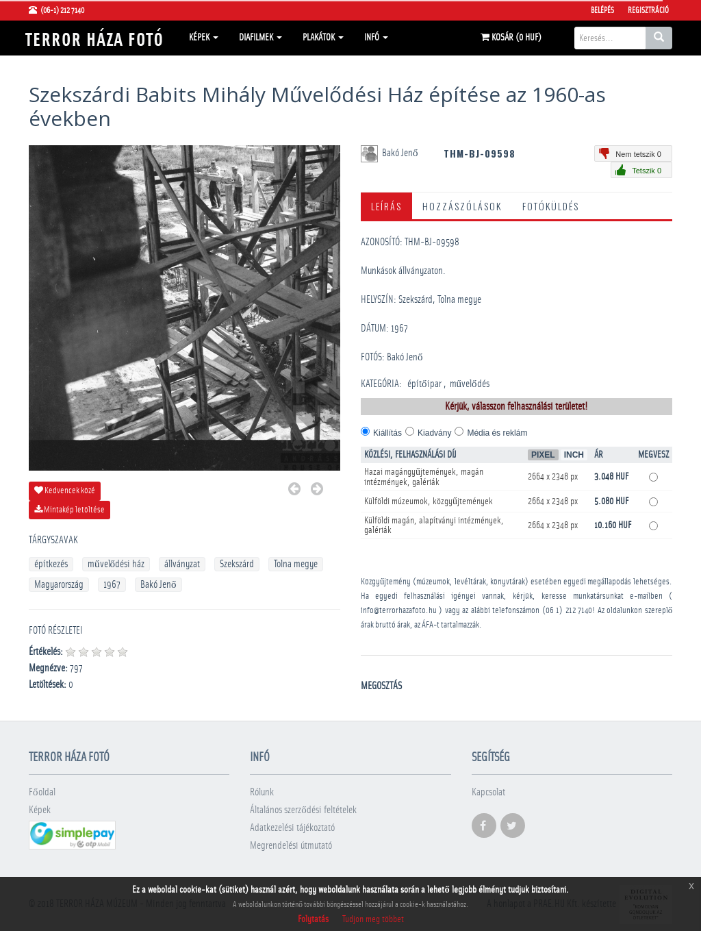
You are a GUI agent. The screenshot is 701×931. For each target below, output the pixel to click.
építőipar (424, 384)
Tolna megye (296, 564)
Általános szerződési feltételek (303, 810)
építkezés (51, 564)
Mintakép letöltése (69, 509)
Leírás (386, 206)
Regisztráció (648, 10)
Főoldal (42, 792)
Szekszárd (237, 564)
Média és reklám (497, 433)
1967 (111, 585)
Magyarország (59, 585)
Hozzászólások (462, 206)
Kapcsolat (488, 792)
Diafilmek (260, 37)
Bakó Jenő (158, 585)
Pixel (543, 455)
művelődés (469, 384)
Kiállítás (387, 433)
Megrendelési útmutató (291, 846)
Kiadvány (434, 433)
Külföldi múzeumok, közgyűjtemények (428, 501)
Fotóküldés (550, 206)
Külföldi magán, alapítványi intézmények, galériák (434, 525)
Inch (574, 455)
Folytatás (313, 919)
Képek (203, 37)
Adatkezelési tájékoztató (292, 828)
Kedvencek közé (64, 490)
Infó (376, 37)
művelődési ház (116, 564)
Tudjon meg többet (373, 919)
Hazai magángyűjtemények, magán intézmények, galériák (423, 477)
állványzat (182, 564)
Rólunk (262, 792)
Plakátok (323, 37)
